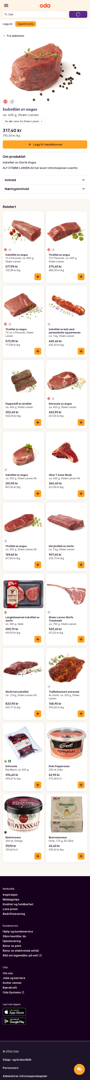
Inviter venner (12, 982)
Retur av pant (12, 946)
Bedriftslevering (14, 914)
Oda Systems (13, 992)
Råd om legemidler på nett (22, 955)
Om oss (8, 973)
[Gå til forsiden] (45, 5)
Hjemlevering (12, 941)
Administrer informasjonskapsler (25, 1076)
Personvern (10, 1068)
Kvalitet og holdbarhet (18, 904)
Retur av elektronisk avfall (21, 950)
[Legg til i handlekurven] (37, 276)
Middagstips (11, 899)
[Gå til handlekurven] (78, 14)
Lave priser (10, 909)
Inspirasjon (10, 894)
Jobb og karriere (14, 978)
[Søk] (6, 14)
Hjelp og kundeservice (18, 931)
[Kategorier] (6, 5)
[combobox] (37, 14)
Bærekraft (10, 987)
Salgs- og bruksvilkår (17, 1059)
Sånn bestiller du (14, 936)
